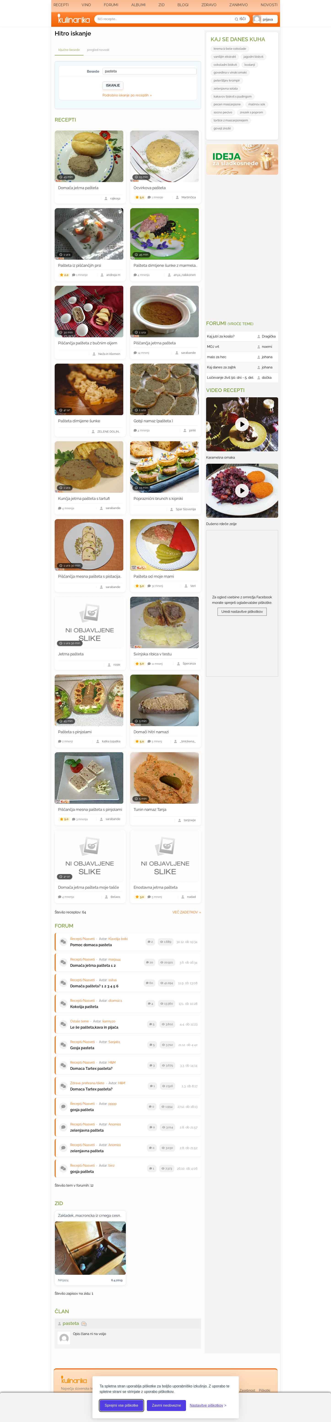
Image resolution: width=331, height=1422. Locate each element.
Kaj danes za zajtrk (221, 367)
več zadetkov (185, 912)
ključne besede (69, 50)
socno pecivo (223, 112)
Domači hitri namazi (151, 732)
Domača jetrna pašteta (78, 187)
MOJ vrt (213, 347)
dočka (267, 378)
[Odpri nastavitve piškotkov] (208, 1405)
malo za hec (216, 357)
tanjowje (190, 820)
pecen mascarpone (227, 104)
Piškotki (264, 1390)
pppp (112, 1104)
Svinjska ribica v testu (153, 654)
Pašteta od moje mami (154, 576)
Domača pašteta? (85, 986)
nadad (191, 897)
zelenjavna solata (226, 88)
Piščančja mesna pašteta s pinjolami (90, 809)
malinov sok (256, 104)
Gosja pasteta (82, 1048)
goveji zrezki (222, 128)
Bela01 (115, 897)
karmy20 (109, 1021)
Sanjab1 (114, 1042)
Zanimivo (238, 5)
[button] (265, 19)
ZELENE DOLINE (108, 431)
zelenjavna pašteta (87, 1130)
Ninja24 (63, 1280)
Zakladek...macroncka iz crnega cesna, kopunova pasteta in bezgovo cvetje (121, 1215)
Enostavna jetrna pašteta (156, 887)
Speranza (189, 663)
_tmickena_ (188, 741)
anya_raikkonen (185, 275)
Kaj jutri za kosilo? (220, 336)
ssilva (112, 980)
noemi (267, 347)
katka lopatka (111, 741)
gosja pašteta (82, 1110)
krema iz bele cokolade (230, 48)
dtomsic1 (115, 1000)
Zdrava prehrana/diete (87, 1083)
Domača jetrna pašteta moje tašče (88, 887)
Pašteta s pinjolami (75, 732)
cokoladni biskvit (225, 64)
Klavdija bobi (118, 939)
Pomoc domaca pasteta (91, 945)
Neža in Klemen (109, 354)
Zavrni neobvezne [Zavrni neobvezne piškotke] (166, 1405)
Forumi (111, 5)
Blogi (183, 5)
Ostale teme (79, 1021)
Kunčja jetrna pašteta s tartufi (84, 498)
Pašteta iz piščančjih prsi (79, 265)
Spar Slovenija (186, 509)
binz (111, 1165)
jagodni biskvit (253, 56)
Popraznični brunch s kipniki (158, 498)
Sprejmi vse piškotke (121, 1405)
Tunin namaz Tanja (150, 809)
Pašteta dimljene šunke (79, 421)
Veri (193, 586)
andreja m (113, 275)
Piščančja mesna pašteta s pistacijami (91, 576)
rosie (116, 664)
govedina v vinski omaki (230, 72)
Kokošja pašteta (84, 1007)
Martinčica (189, 197)
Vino (86, 5)
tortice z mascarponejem (231, 120)
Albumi (138, 5)
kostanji (250, 64)
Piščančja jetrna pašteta (155, 343)
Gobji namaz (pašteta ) (153, 421)
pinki (192, 430)
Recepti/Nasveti (82, 939)
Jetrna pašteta (70, 654)
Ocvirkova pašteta (150, 187)
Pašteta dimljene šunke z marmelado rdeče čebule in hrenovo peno (194, 265)
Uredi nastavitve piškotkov (242, 612)
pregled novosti (98, 50)
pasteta (71, 1323)
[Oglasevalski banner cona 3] (242, 245)
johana (267, 357)
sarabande (188, 352)
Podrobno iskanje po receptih (125, 95)
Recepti (61, 5)
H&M (112, 1062)
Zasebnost (247, 1390)
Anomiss (114, 1124)
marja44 (114, 959)
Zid (161, 5)
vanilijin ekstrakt (225, 56)
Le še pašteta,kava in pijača (94, 1027)
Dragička (269, 336)
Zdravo (209, 5)
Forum (64, 926)
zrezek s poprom (251, 112)
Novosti (269, 5)
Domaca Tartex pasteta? (91, 1068)
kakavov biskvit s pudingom (233, 96)
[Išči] (240, 19)
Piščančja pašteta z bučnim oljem (87, 343)
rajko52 (115, 198)
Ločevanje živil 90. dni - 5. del (230, 378)
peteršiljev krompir (227, 80)
